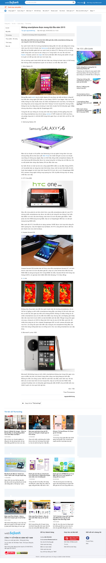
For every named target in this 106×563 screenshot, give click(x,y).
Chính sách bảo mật (45, 549)
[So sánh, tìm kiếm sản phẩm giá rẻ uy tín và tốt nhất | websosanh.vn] (11, 2)
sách (33, 97)
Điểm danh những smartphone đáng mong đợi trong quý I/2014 (84, 110)
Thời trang (8, 42)
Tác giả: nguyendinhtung (28, 30)
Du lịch (7, 28)
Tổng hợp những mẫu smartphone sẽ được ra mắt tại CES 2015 (84, 80)
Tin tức (14, 23)
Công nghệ (11, 10)
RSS (87, 543)
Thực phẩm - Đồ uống (11, 38)
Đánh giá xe (70, 10)
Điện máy (28, 10)
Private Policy (89, 541)
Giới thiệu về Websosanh (70, 542)
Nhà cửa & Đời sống (81, 10)
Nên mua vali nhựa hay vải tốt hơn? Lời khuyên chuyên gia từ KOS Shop (39, 432)
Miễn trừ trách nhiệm (45, 547)
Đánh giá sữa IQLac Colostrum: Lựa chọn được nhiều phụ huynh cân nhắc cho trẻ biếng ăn (39, 475)
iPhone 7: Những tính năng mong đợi (83, 87)
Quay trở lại (33, 403)
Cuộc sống (20, 10)
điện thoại (46, 156)
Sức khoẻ (62, 10)
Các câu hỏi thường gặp (46, 542)
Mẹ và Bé (45, 10)
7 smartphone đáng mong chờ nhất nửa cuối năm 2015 (84, 103)
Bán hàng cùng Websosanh (94, 2)
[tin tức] (5, 11)
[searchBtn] (74, 2)
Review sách (54, 10)
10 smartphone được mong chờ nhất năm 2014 (84, 94)
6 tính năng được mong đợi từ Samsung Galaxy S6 (86, 67)
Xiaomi (23, 55)
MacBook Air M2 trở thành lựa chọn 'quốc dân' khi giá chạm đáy (15, 474)
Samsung (44, 48)
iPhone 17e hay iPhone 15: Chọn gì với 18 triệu (63, 432)
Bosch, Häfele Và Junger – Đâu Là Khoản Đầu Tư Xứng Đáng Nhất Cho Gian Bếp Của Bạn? (15, 432)
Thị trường (28, 23)
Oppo (40, 55)
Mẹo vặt (8, 46)
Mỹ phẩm (8, 31)
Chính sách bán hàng (46, 544)
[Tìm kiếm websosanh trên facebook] (87, 538)
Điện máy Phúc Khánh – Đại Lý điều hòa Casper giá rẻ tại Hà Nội (14, 516)
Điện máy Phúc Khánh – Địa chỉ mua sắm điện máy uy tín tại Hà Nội (38, 517)
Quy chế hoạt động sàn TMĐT (48, 551)
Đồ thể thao (37, 10)
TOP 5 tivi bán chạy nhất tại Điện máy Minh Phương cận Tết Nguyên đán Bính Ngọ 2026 (63, 517)
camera (48, 114)
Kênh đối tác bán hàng (70, 546)
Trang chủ (7, 23)
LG (24, 278)
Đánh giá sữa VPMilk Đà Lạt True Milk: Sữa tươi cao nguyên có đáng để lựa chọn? (63, 475)
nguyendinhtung (69, 396)
